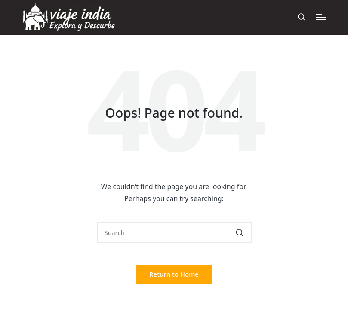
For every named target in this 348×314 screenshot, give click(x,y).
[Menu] (321, 17)
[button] (239, 232)
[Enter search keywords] (174, 232)
